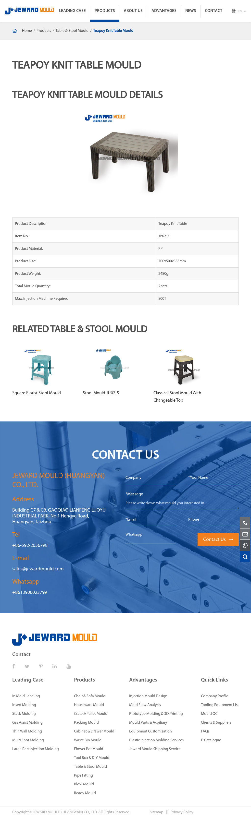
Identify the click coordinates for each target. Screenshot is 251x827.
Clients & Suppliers (216, 723)
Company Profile (214, 696)
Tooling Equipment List (220, 705)
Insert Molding (24, 705)
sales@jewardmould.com (38, 569)
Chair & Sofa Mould (89, 696)
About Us (133, 11)
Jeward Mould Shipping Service (155, 749)
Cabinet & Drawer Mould (94, 731)
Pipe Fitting (83, 776)
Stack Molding (24, 714)
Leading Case (72, 11)
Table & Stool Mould (72, 31)
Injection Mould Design (148, 696)
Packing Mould (86, 723)
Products (105, 11)
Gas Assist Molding (27, 723)
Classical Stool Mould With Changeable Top (177, 397)
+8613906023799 (29, 592)
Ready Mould (85, 793)
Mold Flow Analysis (145, 705)
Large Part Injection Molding (35, 749)
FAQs (205, 731)
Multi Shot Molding (28, 740)
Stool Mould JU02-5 (101, 393)
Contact (213, 11)
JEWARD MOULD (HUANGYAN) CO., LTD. (65, 812)
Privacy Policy (182, 812)
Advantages (163, 11)
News (190, 11)
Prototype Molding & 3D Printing (156, 714)
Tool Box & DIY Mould (91, 758)
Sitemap (157, 812)
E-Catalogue (211, 740)
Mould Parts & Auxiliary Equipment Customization (150, 727)
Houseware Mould (89, 705)
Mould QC (209, 714)
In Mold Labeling (26, 696)
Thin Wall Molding (27, 731)
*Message (134, 494)
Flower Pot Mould (88, 749)
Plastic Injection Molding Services (156, 740)
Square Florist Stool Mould (36, 393)
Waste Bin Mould (87, 740)
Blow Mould (84, 784)
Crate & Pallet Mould (90, 714)
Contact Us (218, 539)
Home (27, 31)
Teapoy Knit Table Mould (113, 31)
